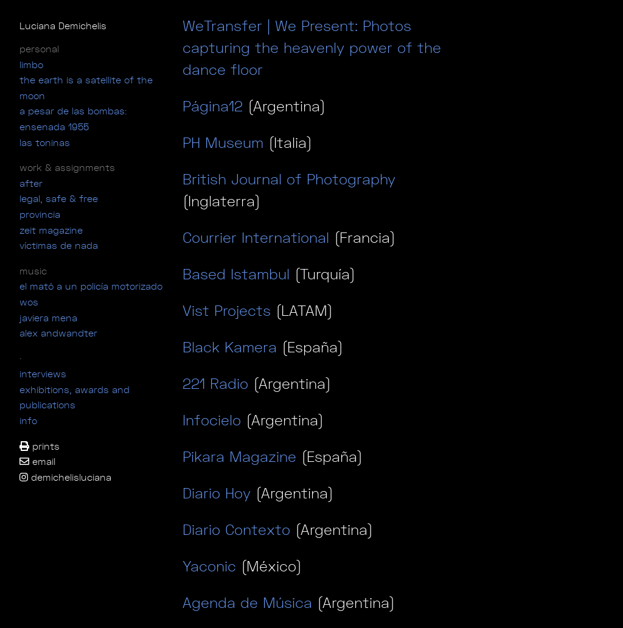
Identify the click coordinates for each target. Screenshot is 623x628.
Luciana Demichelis (62, 25)
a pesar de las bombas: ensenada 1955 (73, 119)
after (31, 183)
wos (28, 302)
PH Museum (225, 142)
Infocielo (212, 420)
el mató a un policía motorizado (90, 286)
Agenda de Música (247, 602)
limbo (31, 64)
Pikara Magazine (239, 456)
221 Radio (215, 383)
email (37, 461)
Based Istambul (238, 274)
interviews (42, 374)
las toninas (44, 142)
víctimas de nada (58, 245)
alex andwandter (58, 333)
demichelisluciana (65, 477)
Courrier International (256, 237)
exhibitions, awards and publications (74, 397)
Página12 (215, 106)
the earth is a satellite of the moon (86, 88)
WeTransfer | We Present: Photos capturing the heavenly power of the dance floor (312, 47)
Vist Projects (227, 310)
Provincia (39, 214)
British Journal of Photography (289, 179)
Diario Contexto (236, 529)
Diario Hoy (217, 493)
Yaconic (209, 566)
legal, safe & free (58, 198)
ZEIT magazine (51, 230)
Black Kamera (230, 347)
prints (39, 446)
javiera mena (48, 318)
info (28, 420)
